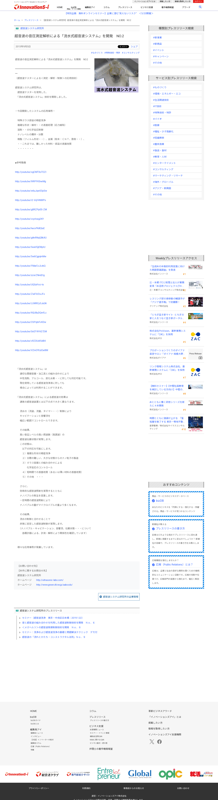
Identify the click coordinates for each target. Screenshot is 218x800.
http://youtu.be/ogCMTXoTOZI (30, 172)
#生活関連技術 (161, 100)
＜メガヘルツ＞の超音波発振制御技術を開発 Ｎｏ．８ (51, 627)
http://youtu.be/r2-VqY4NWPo (30, 200)
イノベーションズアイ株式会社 (112, 796)
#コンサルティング (131, 53)
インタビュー (36, 736)
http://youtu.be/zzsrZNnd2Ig (30, 275)
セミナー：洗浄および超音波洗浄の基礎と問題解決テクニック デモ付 (59, 632)
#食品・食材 (159, 150)
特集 (32, 750)
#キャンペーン (161, 56)
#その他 (157, 62)
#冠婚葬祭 (158, 137)
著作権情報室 (167, 7)
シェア (134, 46)
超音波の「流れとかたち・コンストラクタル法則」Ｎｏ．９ (53, 637)
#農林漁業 (158, 144)
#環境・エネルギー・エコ (167, 93)
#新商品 (157, 44)
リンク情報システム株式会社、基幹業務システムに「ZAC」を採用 (167, 368)
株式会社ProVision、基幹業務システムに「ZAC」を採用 (168, 332)
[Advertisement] (77, 667)
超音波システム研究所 (32, 28)
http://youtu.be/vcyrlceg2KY (29, 219)
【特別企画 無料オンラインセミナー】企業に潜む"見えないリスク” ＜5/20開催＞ (109, 13)
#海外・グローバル (163, 182)
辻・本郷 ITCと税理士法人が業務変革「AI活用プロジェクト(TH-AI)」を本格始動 (167, 284)
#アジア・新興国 (162, 188)
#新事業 (157, 37)
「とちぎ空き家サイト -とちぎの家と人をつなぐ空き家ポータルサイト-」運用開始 (167, 316)
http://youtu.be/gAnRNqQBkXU (31, 237)
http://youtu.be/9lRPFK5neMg (30, 181)
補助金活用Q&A (96, 736)
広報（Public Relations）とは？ (174, 564)
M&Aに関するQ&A (97, 740)
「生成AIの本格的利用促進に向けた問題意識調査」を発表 (167, 268)
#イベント (158, 50)
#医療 (156, 125)
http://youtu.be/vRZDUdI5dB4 (30, 340)
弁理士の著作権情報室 (101, 749)
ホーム (17, 20)
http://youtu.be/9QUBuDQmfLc (31, 312)
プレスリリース (125, 7)
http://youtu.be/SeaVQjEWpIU (30, 247)
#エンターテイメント (164, 163)
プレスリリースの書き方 (170, 528)
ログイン (198, 1)
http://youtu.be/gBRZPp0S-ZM (31, 209)
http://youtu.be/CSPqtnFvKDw (30, 322)
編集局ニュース (37, 733)
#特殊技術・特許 (112, 53)
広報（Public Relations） (41, 746)
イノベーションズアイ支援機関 (164, 734)
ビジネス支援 (147, 7)
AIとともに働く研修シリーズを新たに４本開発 (167, 404)
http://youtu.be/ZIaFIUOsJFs (30, 294)
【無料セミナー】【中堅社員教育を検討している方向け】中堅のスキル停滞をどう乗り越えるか (167, 388)
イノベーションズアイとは (144, 1)
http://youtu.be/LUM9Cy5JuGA (31, 303)
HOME (60, 7)
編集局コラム (36, 743)
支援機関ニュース (97, 730)
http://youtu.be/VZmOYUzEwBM (31, 350)
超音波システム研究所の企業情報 (120, 596)
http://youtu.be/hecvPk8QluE (30, 228)
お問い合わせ (183, 788)
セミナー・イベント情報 (99, 733)
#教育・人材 (159, 156)
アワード (186, 7)
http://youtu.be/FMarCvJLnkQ (30, 265)
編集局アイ (90, 7)
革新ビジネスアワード (160, 711)
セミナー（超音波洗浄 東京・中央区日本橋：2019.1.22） (53, 617)
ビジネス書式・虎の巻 (98, 743)
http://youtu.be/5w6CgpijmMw (30, 256)
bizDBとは (35, 724)
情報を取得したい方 (183, 1)
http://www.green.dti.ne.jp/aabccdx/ (54, 584)
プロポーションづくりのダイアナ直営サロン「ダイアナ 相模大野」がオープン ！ (167, 352)
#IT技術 (157, 106)
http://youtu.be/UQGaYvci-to (29, 284)
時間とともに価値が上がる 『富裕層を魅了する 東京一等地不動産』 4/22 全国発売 (167, 420)
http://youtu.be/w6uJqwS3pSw (31, 190)
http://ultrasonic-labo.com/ (50, 580)
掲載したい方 (165, 1)
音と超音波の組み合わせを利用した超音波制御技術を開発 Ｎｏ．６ (58, 622)
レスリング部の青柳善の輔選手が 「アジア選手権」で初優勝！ (167, 300)
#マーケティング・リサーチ (168, 175)
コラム (106, 7)
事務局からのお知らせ (133, 788)
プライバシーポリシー (39, 788)
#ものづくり (97, 53)
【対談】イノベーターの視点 (42, 740)
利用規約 (86, 788)
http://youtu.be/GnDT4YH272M (31, 331)
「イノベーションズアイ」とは (164, 717)
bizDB (73, 7)
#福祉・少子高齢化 (163, 131)
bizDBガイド (36, 720)
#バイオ (157, 119)
